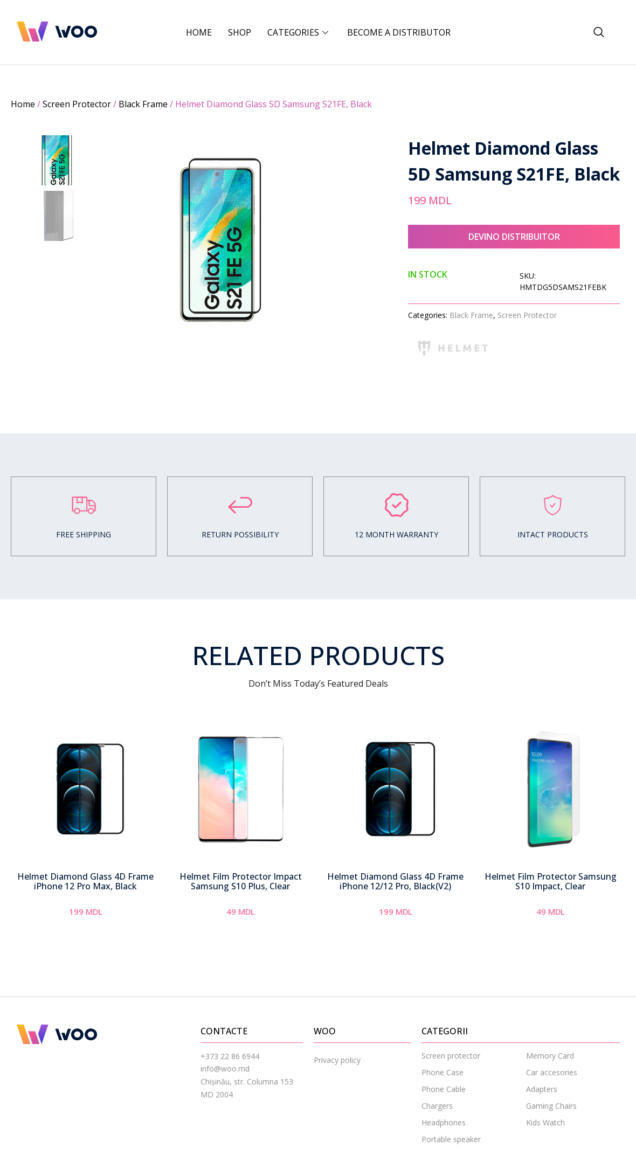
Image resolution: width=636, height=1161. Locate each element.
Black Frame (143, 104)
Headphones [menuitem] (443, 1122)
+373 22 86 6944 (230, 1056)
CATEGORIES (299, 32)
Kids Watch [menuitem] (545, 1122)
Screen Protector (77, 104)
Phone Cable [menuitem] (443, 1089)
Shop (239, 32)
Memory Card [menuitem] (550, 1056)
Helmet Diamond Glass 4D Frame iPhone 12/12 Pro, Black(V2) (395, 881)
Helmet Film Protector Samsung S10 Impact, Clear (551, 881)
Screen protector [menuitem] (450, 1056)
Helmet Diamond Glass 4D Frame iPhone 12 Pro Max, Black (85, 881)
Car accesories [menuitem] (551, 1072)
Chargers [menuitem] (437, 1106)
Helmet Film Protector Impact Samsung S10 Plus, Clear (240, 881)
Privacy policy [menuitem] (337, 1060)
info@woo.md (225, 1068)
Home (199, 32)
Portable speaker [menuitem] (451, 1139)
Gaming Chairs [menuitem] (551, 1106)
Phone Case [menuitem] (442, 1072)
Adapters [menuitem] (541, 1089)
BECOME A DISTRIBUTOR (399, 32)
